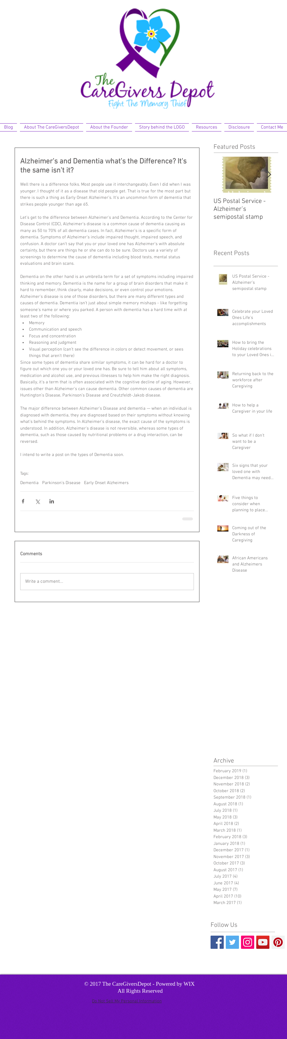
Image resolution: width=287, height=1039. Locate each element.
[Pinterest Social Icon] (278, 942)
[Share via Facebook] (23, 501)
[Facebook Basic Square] (217, 942)
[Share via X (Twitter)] (37, 501)
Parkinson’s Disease (61, 483)
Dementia (29, 483)
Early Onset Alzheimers (106, 483)
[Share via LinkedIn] (51, 501)
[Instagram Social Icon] (247, 942)
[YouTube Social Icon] (262, 942)
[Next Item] (268, 174)
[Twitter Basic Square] (232, 942)
